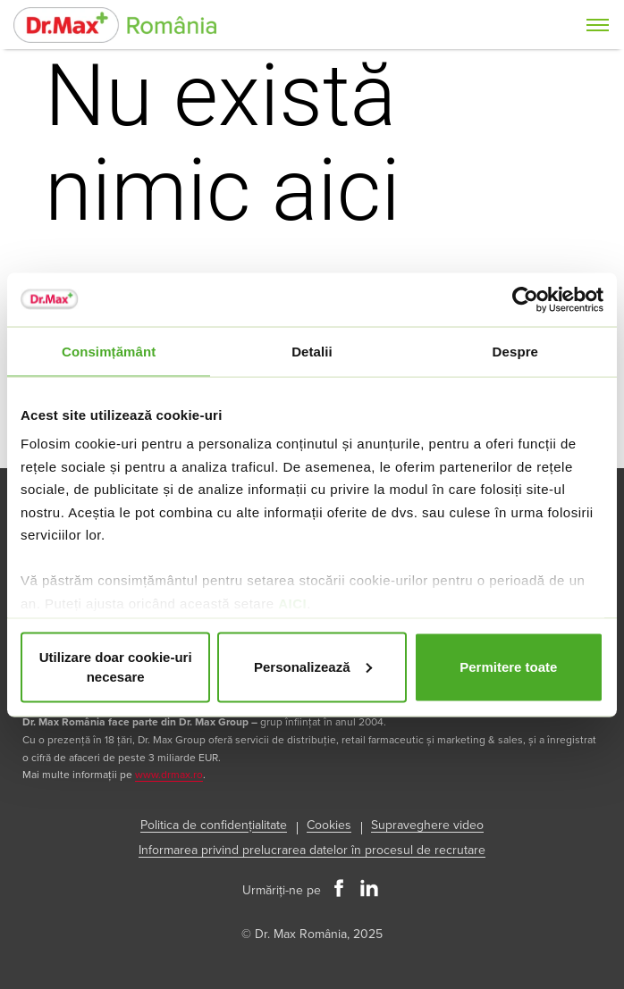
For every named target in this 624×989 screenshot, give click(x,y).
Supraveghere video (427, 825)
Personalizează (313, 666)
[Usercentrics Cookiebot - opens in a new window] (525, 299)
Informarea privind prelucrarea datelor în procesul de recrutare (312, 850)
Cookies (329, 825)
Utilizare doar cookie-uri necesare (115, 666)
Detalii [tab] (312, 350)
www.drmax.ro (169, 775)
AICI (292, 602)
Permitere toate (508, 666)
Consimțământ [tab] (109, 350)
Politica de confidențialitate (213, 825)
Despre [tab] (515, 350)
